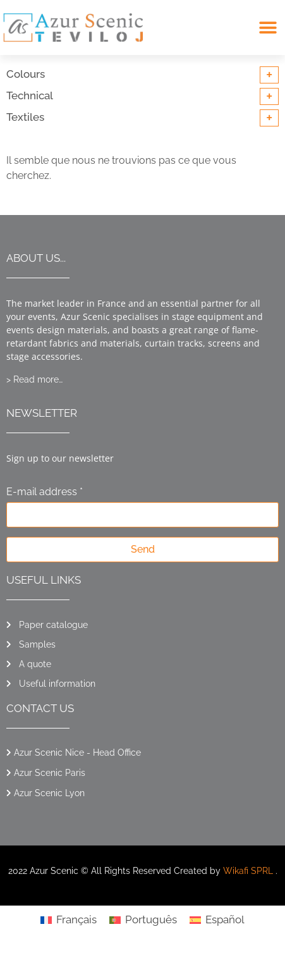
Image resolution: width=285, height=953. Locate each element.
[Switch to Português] (143, 920)
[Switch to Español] (217, 920)
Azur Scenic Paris (49, 773)
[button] (267, 27)
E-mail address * (44, 492)
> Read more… (34, 379)
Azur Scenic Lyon (49, 793)
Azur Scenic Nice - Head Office (77, 752)
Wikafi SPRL (248, 871)
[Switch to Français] (68, 920)
